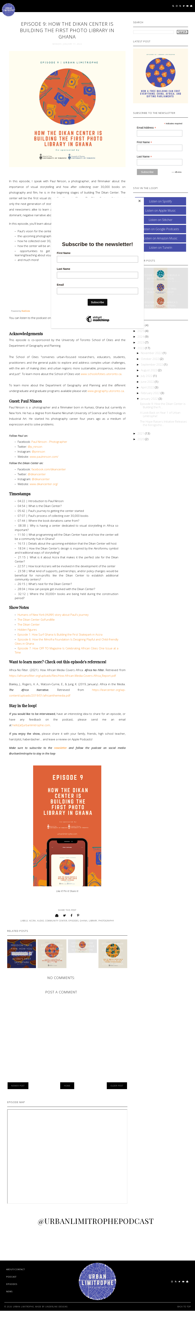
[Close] (143, 198)
